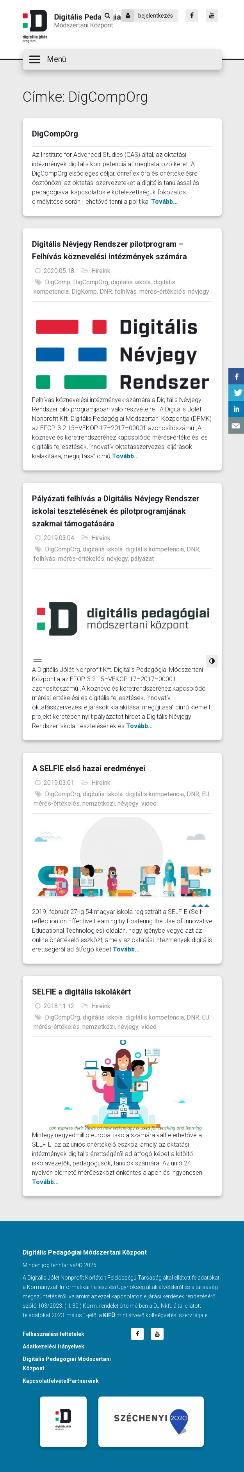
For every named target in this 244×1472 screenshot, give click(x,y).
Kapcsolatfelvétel (45, 1381)
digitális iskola (131, 282)
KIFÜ (109, 1315)
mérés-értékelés (162, 291)
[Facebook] (191, 15)
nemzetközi (98, 803)
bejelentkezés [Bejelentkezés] (147, 15)
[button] (122, 59)
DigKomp (84, 291)
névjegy (198, 291)
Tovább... (164, 201)
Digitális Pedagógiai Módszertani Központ (73, 26)
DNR (106, 291)
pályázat (142, 558)
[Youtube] (212, 15)
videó (149, 803)
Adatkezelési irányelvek (53, 1346)
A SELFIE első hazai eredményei (88, 768)
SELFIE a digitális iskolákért (81, 991)
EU (205, 794)
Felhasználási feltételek (53, 1334)
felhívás (126, 291)
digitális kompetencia (154, 549)
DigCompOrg (55, 133)
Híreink (100, 271)
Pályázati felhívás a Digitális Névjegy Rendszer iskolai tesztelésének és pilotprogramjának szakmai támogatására (115, 511)
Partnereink (83, 1381)
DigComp (57, 282)
